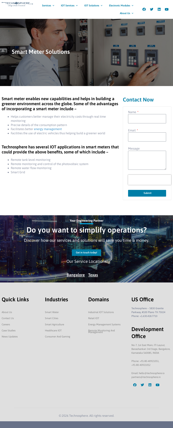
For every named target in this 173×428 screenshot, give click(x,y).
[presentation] (149, 180)
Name (132, 112)
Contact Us (8, 318)
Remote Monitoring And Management (101, 331)
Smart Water (52, 312)
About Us (126, 13)
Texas (93, 275)
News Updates (10, 336)
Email (132, 130)
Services (48, 5)
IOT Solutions (93, 5)
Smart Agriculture (54, 324)
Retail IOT (93, 318)
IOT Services (69, 5)
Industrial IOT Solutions (101, 312)
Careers (6, 324)
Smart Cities (51, 318)
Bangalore (75, 275)
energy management (48, 129)
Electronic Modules (121, 5)
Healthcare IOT (53, 330)
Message (134, 148)
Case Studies (8, 330)
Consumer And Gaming (57, 336)
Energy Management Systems (104, 324)
